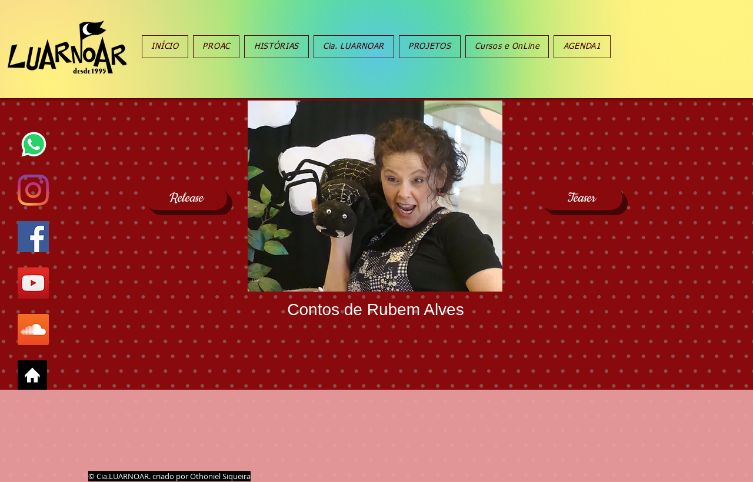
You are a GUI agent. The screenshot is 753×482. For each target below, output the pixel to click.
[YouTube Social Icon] (33, 283)
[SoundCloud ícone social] (33, 329)
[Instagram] (33, 190)
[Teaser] (580, 198)
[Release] (185, 198)
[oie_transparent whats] (33, 143)
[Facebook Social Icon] (33, 236)
